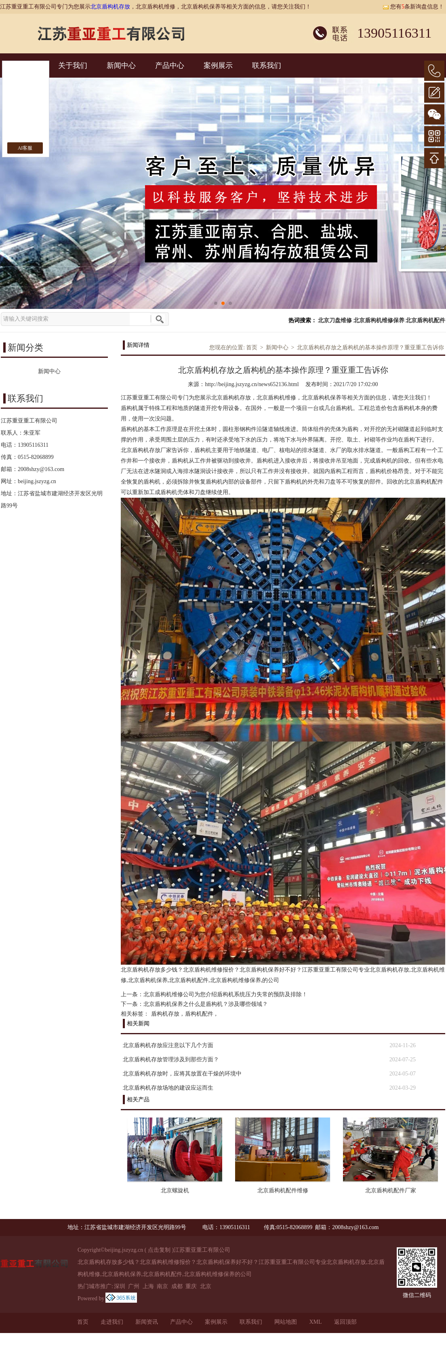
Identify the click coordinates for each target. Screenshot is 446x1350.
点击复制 (159, 1250)
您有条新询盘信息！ (413, 7)
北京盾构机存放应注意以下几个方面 (168, 1045)
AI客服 (25, 148)
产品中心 (169, 65)
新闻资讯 (146, 1322)
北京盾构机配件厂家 (390, 1190)
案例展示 (218, 65)
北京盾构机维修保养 (378, 320)
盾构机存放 (165, 1014)
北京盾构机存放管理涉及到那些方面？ (171, 1059)
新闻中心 (121, 65)
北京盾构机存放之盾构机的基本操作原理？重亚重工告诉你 (370, 347)
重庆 (191, 1286)
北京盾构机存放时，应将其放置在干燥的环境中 (182, 1074)
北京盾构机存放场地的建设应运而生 (168, 1088)
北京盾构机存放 (110, 7)
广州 (133, 1286)
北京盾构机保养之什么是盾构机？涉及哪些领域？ (205, 1004)
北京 (205, 1286)
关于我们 (72, 65)
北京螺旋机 (175, 1190)
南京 (162, 1286)
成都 (177, 1286)
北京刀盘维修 (335, 320)
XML (315, 1322)
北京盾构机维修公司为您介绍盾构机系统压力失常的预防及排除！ (225, 994)
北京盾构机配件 (425, 320)
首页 (251, 347)
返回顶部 (345, 1322)
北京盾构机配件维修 (282, 1190)
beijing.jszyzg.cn (37, 481)
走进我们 (112, 1322)
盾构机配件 (199, 1014)
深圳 (119, 1286)
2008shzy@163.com (41, 469)
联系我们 (266, 65)
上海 (148, 1286)
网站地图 (285, 1322)
